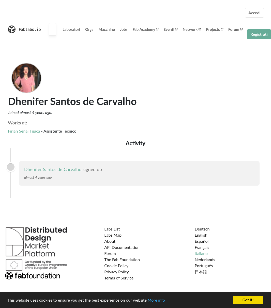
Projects (214, 29)
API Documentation (122, 247)
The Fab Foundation (122, 259)
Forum (235, 29)
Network (192, 29)
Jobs (124, 29)
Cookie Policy (116, 265)
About (109, 241)
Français (202, 247)
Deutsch (202, 228)
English (201, 235)
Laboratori (71, 29)
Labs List (112, 228)
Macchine (106, 29)
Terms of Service (118, 277)
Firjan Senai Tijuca (24, 131)
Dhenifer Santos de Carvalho (53, 169)
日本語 (201, 271)
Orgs (89, 29)
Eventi (170, 29)
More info (156, 300)
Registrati (259, 34)
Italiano (201, 253)
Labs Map (113, 235)
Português (204, 265)
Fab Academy (146, 29)
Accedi (254, 12)
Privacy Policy (116, 271)
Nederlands (205, 259)
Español (202, 241)
